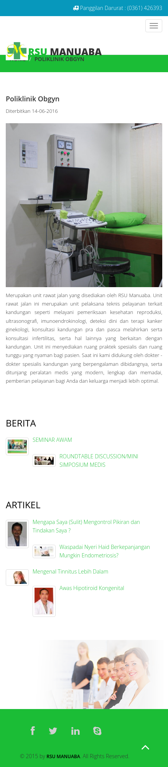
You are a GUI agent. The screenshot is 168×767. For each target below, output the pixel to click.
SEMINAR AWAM (52, 439)
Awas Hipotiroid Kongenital (91, 588)
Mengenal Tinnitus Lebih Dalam (70, 571)
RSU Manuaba (63, 756)
